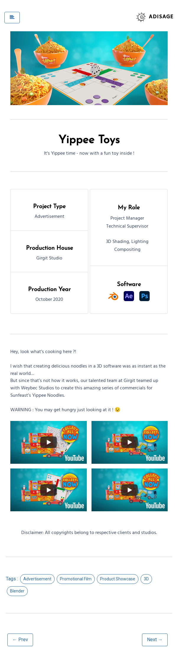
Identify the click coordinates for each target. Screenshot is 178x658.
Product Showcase (117, 579)
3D (146, 579)
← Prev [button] (20, 639)
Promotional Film (76, 579)
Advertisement (37, 579)
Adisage (161, 17)
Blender (17, 591)
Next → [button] (155, 639)
